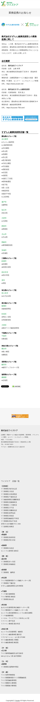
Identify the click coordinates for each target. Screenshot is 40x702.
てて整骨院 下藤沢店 (8, 583)
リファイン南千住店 (8, 621)
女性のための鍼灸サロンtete (11, 524)
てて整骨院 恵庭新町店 (9, 502)
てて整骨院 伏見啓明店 (9, 494)
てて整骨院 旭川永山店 (9, 489)
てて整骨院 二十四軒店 (9, 505)
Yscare (17, 700)
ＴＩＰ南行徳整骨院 (8, 594)
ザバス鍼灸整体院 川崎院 (9, 640)
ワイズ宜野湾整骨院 (8, 675)
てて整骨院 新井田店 (8, 537)
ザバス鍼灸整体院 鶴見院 (9, 642)
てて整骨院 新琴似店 (8, 513)
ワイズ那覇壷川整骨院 (8, 685)
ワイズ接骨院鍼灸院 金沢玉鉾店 (12, 653)
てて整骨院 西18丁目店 (9, 521)
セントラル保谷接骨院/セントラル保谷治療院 (16, 613)
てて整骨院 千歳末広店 (9, 497)
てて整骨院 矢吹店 (7, 548)
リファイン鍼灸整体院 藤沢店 (11, 634)
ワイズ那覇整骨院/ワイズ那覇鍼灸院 (13, 677)
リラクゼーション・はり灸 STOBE (13, 637)
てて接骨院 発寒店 (7, 526)
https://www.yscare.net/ (15, 84)
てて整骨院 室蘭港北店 (9, 510)
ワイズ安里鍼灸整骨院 (8, 680)
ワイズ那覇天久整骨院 (8, 683)
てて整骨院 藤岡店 (8, 572)
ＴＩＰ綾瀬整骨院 (7, 615)
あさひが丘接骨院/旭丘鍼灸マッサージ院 (15, 607)
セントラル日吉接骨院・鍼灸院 (12, 632)
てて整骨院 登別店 (7, 516)
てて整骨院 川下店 (7, 507)
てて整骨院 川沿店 (7, 491)
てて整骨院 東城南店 (8, 564)
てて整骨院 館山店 (7, 599)
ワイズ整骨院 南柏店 (8, 596)
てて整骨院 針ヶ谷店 (8, 561)
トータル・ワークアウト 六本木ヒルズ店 (15, 618)
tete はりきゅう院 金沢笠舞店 (11, 656)
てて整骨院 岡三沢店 (8, 540)
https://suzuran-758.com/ (15, 108)
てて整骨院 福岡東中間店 (9, 667)
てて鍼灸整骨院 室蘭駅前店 (10, 499)
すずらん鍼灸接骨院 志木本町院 (12, 586)
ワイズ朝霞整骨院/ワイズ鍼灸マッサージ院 (16, 580)
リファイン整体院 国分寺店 (10, 624)
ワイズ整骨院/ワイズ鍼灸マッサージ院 (14, 610)
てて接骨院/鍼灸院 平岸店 (10, 518)
